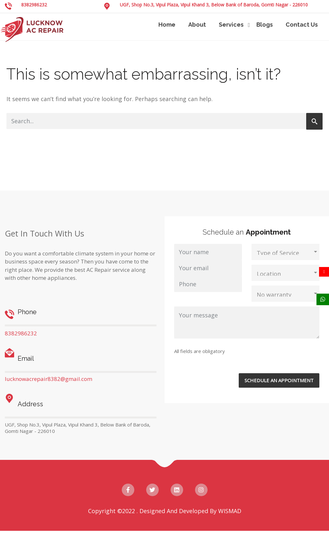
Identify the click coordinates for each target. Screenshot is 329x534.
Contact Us (302, 24)
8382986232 (34, 5)
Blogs (264, 24)
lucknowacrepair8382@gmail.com (48, 379)
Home (166, 24)
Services (231, 24)
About (197, 24)
